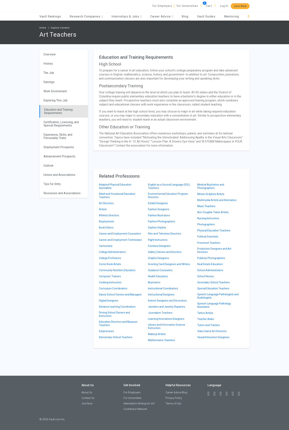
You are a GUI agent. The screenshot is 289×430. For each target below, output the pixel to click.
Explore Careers (60, 28)
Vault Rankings (50, 16)
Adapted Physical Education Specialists (115, 186)
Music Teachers (206, 206)
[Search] (249, 16)
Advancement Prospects (59, 156)
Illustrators (154, 282)
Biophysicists (106, 221)
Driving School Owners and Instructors (114, 314)
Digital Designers (108, 300)
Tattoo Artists (205, 312)
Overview (49, 54)
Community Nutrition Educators (117, 270)
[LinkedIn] (216, 393)
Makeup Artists (157, 334)
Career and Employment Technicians (120, 239)
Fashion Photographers (161, 221)
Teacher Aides (205, 319)
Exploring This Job (55, 100)
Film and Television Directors (164, 233)
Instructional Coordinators (163, 288)
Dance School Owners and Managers (120, 294)
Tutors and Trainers (208, 325)
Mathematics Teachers (161, 340)
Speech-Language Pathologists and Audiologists (218, 296)
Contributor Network (135, 409)
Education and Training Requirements (58, 111)
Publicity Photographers (211, 258)
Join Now (240, 6)
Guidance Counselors (160, 270)
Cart (209, 5)
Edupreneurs (106, 331)
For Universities (187, 5)
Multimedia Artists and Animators (216, 200)
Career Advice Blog (176, 392)
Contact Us (87, 397)
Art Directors (106, 203)
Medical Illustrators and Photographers (210, 186)
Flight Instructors (157, 239)
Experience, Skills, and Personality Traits (57, 136)
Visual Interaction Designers (213, 337)
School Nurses (205, 276)
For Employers (162, 5)
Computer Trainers (110, 276)
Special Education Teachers (213, 288)
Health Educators (158, 276)
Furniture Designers (159, 245)
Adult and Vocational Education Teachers (117, 195)
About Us (86, 392)
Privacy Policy (174, 397)
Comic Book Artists (110, 264)
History (48, 63)
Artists (103, 209)
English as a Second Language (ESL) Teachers (169, 186)
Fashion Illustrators (159, 215)
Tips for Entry (52, 184)
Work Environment (55, 91)
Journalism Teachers (160, 312)
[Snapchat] (240, 393)
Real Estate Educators (210, 264)
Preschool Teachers (208, 242)
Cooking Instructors (110, 282)
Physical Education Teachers (213, 230)
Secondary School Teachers (213, 282)
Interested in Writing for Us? (139, 403)
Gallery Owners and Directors (165, 252)
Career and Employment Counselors (120, 233)
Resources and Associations (62, 193)
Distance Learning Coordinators (117, 306)
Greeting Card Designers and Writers (169, 264)
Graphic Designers (158, 258)
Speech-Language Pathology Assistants (214, 305)
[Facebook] (210, 393)
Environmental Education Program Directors (168, 195)
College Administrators (112, 252)
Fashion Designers (158, 209)
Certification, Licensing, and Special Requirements (61, 123)
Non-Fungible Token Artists (213, 212)
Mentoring (231, 16)
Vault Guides (206, 16)
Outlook (48, 165)
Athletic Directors (109, 215)
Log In (224, 5)
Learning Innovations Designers (166, 318)
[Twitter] (222, 393)
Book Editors (106, 227)
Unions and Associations (59, 175)
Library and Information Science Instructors (166, 326)
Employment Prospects (58, 147)
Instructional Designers (161, 294)
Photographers (206, 224)
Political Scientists (207, 236)
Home (42, 28)
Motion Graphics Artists (210, 194)
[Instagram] (228, 393)
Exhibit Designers (158, 203)
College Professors (110, 258)
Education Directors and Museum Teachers (118, 323)
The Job (48, 73)
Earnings (49, 82)
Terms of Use (173, 403)
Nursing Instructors (208, 218)
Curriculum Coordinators (113, 288)
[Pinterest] (234, 393)
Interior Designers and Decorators (167, 300)
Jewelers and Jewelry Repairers (166, 306)
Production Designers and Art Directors (214, 250)
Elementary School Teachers (115, 337)
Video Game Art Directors (212, 331)
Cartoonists (105, 245)
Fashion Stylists (157, 227)
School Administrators (210, 270)
